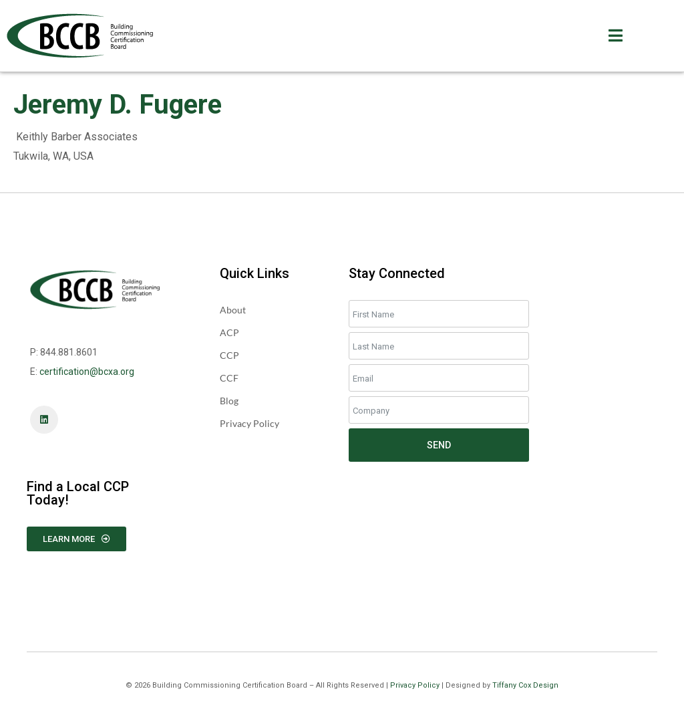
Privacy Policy (415, 685)
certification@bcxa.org (86, 371)
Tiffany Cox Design (525, 685)
